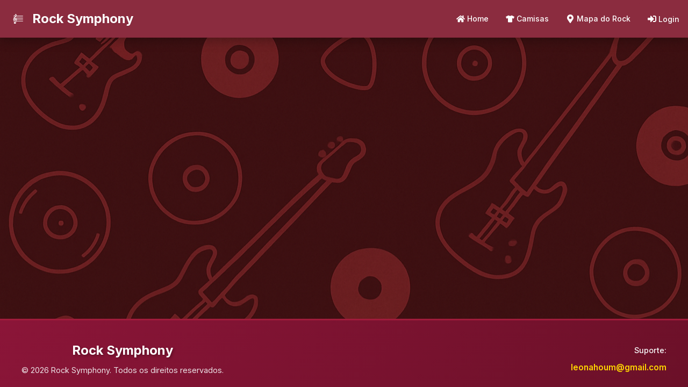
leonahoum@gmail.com (618, 367)
